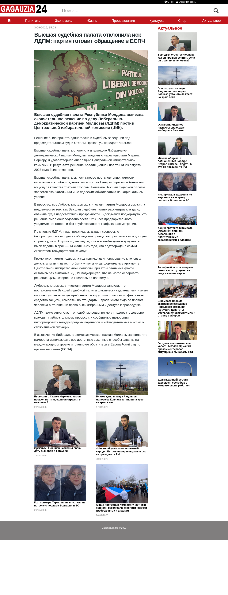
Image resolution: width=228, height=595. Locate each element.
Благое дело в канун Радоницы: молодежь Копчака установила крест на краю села (120, 399)
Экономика (63, 21)
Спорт (183, 21)
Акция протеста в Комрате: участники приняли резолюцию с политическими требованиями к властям (121, 507)
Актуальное (211, 21)
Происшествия (123, 21)
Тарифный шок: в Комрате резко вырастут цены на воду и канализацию (175, 270)
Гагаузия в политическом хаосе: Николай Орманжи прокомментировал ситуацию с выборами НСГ (176, 348)
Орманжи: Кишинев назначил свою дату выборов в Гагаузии (57, 450)
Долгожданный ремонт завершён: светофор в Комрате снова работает (174, 382)
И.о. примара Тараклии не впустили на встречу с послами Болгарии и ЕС (59, 504)
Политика (32, 21)
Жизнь (92, 21)
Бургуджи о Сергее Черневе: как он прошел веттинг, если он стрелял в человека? (57, 399)
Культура (157, 21)
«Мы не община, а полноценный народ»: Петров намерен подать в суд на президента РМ (121, 451)
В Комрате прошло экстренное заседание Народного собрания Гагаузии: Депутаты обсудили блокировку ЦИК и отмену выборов (176, 308)
